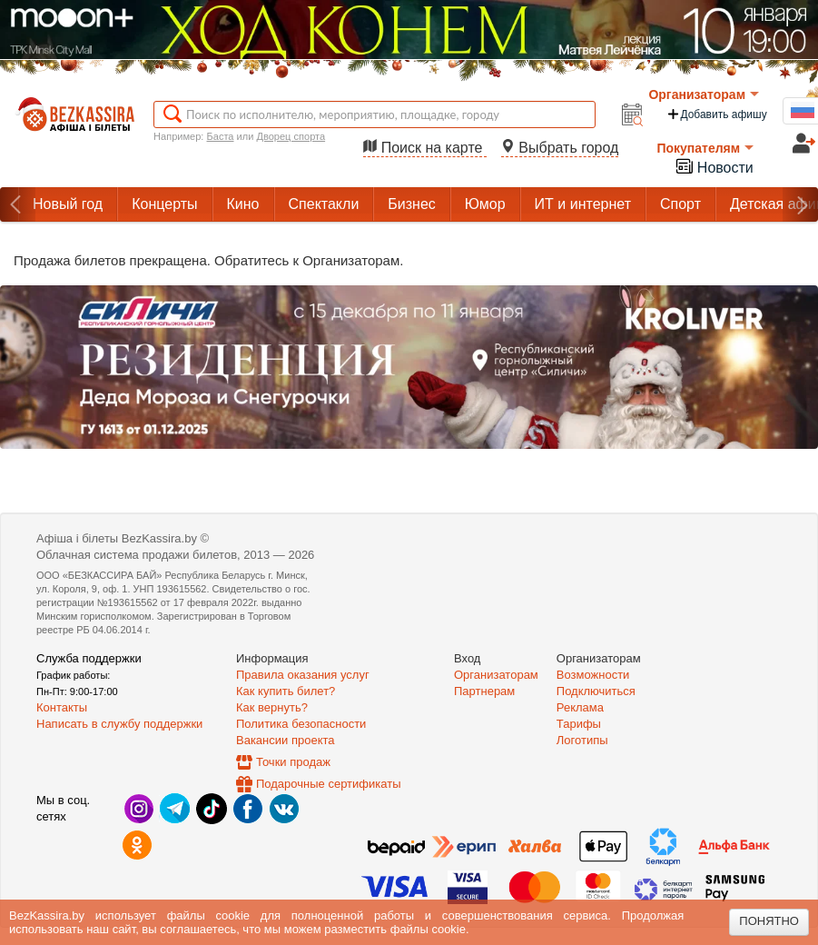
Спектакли (324, 204)
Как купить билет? (285, 691)
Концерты (164, 204)
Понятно (769, 921)
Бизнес (412, 204)
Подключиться (596, 691)
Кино (243, 204)
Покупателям (705, 148)
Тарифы (579, 724)
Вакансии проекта (285, 740)
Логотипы (582, 740)
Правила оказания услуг (303, 674)
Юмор (485, 204)
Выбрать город (560, 147)
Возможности (593, 674)
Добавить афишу (716, 114)
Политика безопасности (301, 724)
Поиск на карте (425, 147)
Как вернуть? (272, 707)
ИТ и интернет (583, 204)
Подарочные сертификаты (328, 784)
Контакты (61, 707)
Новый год (68, 204)
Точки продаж (293, 762)
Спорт (680, 204)
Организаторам (703, 94)
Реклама (580, 707)
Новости (714, 165)
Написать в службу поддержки (119, 724)
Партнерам (484, 691)
